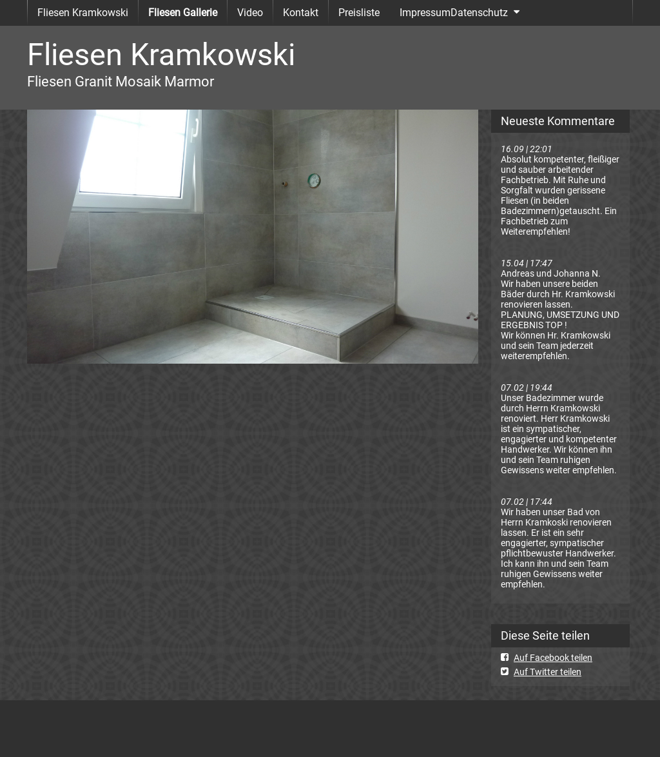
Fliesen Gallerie (182, 12)
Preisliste (359, 12)
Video (250, 12)
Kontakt (300, 12)
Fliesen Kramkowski (82, 12)
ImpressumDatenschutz (454, 12)
